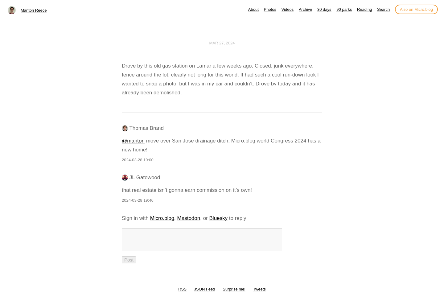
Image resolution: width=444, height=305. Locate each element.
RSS (182, 293)
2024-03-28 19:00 (138, 160)
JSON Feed (204, 293)
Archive (305, 9)
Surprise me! (234, 293)
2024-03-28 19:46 (138, 200)
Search (383, 9)
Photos (270, 9)
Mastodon (188, 218)
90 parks (344, 9)
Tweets (259, 293)
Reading (364, 9)
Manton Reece (34, 10)
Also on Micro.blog (416, 9)
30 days (324, 9)
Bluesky (218, 218)
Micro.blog (162, 218)
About (253, 9)
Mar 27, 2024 (222, 43)
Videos (288, 9)
